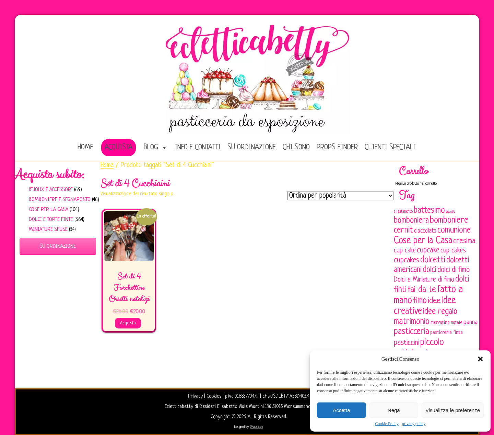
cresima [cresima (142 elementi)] (464, 241)
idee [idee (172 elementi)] (434, 301)
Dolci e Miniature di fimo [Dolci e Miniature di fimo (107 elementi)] (424, 280)
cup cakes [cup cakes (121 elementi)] (453, 250)
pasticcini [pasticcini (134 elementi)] (406, 343)
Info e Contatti (198, 147)
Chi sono (296, 147)
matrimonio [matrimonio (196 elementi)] (412, 322)
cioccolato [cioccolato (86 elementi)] (425, 231)
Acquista (118, 147)
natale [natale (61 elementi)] (456, 322)
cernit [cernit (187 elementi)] (403, 230)
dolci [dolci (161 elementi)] (429, 269)
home (85, 147)
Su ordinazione (251, 147)
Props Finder (337, 147)
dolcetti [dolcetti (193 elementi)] (432, 260)
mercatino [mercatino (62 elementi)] (440, 322)
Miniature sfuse (48, 230)
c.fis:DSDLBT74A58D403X (285, 396)
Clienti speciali (390, 147)
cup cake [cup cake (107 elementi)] (405, 250)
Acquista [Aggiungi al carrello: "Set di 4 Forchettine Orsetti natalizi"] (128, 323)
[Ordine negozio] (340, 195)
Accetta (341, 410)
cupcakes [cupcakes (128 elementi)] (406, 260)
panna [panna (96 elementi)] (470, 322)
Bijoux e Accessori (51, 190)
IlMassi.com (256, 427)
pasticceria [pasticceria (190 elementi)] (411, 332)
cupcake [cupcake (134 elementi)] (428, 250)
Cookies (214, 396)
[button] (480, 359)
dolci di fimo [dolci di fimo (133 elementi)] (453, 270)
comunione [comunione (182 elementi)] (454, 230)
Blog (151, 147)
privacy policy (414, 423)
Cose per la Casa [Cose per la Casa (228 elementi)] (423, 241)
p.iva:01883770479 (242, 396)
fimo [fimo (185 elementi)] (420, 301)
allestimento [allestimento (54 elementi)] (403, 211)
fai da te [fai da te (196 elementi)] (422, 290)
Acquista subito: (49, 174)
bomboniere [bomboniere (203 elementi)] (449, 220)
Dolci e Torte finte (51, 220)
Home (107, 165)
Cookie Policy (386, 423)
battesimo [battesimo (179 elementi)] (429, 210)
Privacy (195, 396)
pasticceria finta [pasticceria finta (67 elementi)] (446, 332)
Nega (394, 410)
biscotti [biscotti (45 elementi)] (450, 212)
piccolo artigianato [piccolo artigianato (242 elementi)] (419, 348)
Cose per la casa (48, 210)
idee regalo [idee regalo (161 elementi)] (440, 311)
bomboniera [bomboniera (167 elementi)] (411, 220)
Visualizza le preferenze (452, 410)
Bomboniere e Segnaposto (60, 200)
